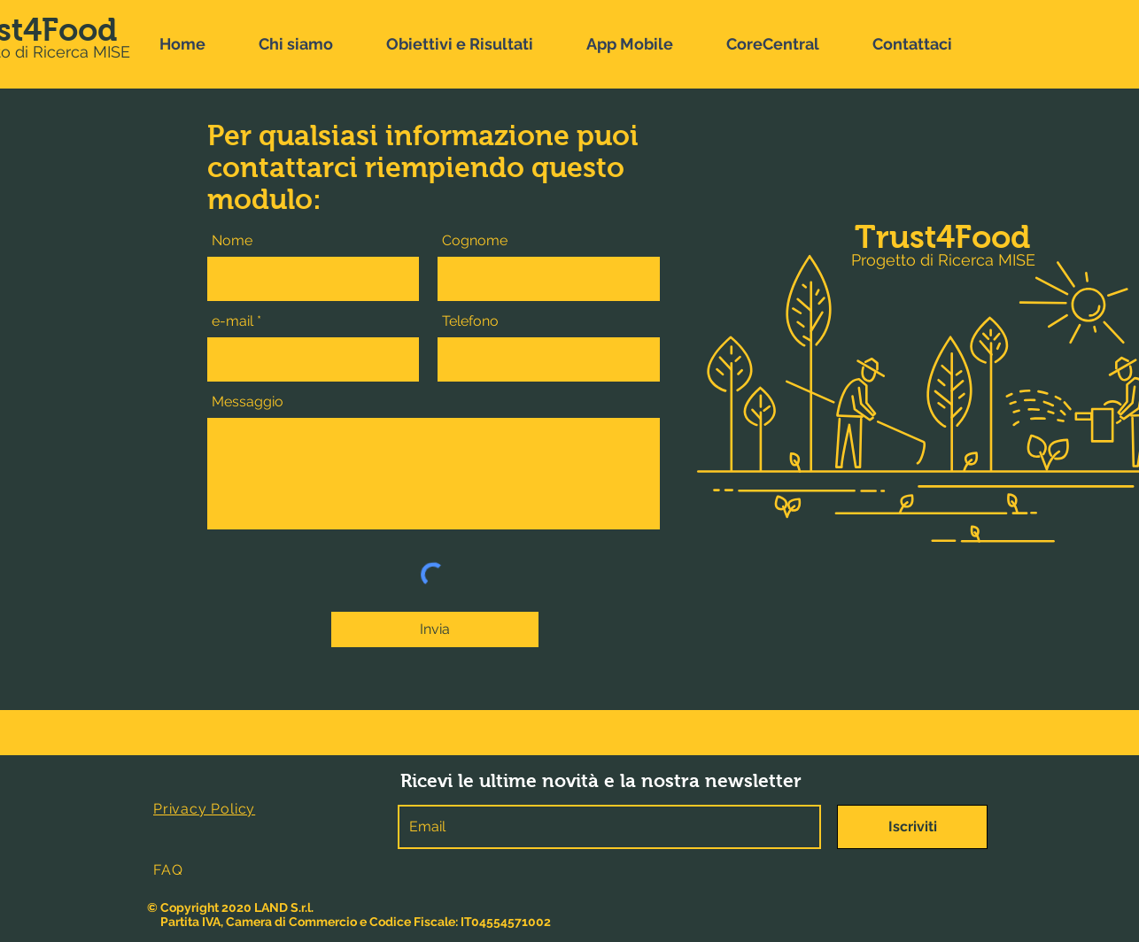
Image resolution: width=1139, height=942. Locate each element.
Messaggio (247, 402)
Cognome (475, 241)
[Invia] (435, 629)
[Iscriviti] (912, 827)
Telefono (470, 321)
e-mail (232, 321)
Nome (232, 241)
